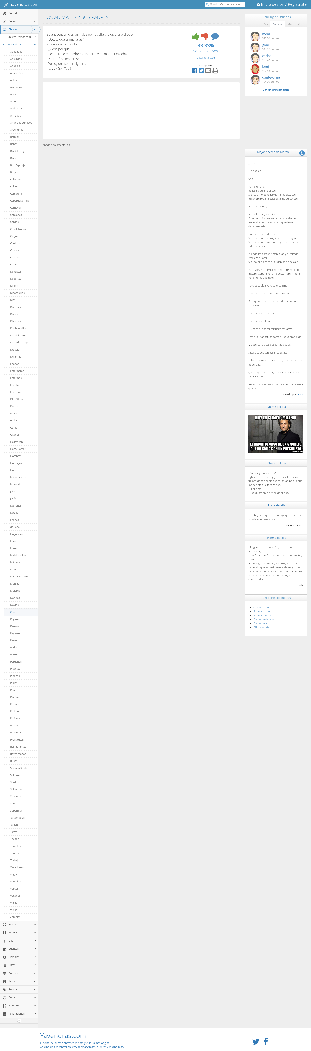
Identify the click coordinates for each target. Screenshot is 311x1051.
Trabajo (14, 860)
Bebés (13, 144)
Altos (12, 94)
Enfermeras (16, 371)
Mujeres (14, 590)
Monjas (14, 583)
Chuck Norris (17, 229)
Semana (277, 24)
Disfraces (15, 307)
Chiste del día (276, 463)
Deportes (15, 278)
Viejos (13, 910)
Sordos (14, 782)
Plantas (14, 697)
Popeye (14, 725)
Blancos (14, 158)
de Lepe (14, 527)
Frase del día (276, 505)
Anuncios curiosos (20, 122)
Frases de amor (262, 623)
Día (266, 24)
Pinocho (14, 676)
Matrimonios (17, 555)
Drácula (14, 349)
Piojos (13, 683)
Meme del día (276, 407)
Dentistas (15, 271)
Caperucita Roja (19, 200)
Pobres (14, 704)
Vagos (13, 874)
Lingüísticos (16, 534)
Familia (14, 385)
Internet (14, 484)
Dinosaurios (17, 293)
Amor (13, 101)
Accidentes (16, 73)
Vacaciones (16, 867)
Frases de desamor (264, 619)
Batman (14, 137)
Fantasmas (16, 392)
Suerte (13, 803)
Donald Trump (18, 342)
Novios (14, 605)
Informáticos (17, 477)
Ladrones (15, 505)
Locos (13, 541)
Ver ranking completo (276, 90)
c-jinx (300, 394)
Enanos (14, 364)
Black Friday (17, 151)
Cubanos (15, 257)
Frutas (13, 413)
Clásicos (14, 243)
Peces (13, 640)
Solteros (14, 775)
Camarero (15, 193)
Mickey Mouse (18, 576)
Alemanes (15, 87)
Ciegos (13, 236)
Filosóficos (16, 399)
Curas (13, 264)
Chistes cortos (261, 607)
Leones (14, 520)
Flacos (13, 406)
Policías (14, 711)
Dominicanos (17, 335)
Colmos (14, 250)
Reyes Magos (17, 754)
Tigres (13, 832)
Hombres (15, 456)
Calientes (15, 179)
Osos (12, 612)
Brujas (13, 172)
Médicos (14, 562)
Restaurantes (17, 746)
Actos (13, 80)
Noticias (14, 598)
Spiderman (16, 789)
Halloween (16, 442)
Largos (13, 512)
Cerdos (14, 222)
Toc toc (14, 839)
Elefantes (15, 356)
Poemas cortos (262, 611)
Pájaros (14, 619)
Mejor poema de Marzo (273, 152)
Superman (16, 810)
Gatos (13, 427)
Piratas (13, 690)
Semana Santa (18, 768)
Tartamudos (17, 817)
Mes (289, 24)
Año (299, 24)
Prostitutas (16, 739)
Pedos (13, 647)
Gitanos (14, 434)
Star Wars (15, 796)
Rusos (13, 761)
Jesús (12, 498)
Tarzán (13, 824)
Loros (13, 548)
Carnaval (15, 208)
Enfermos (15, 378)
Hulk (12, 470)
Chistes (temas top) (21, 37)
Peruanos (15, 661)
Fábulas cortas (262, 627)
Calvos (13, 186)
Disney (13, 314)
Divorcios (15, 321)
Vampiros (15, 881)
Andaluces (15, 108)
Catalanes (15, 215)
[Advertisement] (141, 110)
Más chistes (19, 44)
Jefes (12, 491)
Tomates (15, 846)
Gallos (13, 420)
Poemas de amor (263, 615)
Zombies (14, 917)
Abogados (15, 51)
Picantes (14, 668)
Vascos (13, 888)
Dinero (13, 286)
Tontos (14, 853)
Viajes (13, 903)
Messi (13, 569)
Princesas (15, 732)
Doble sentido (18, 328)
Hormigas (15, 463)
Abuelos (14, 66)
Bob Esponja (17, 165)
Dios (12, 300)
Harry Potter (17, 449)
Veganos (14, 895)
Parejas (14, 626)
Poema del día (276, 538)
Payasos (14, 633)
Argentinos (16, 130)
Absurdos (15, 59)
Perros (13, 654)
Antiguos (15, 115)
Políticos (14, 718)
